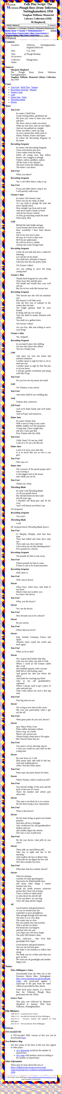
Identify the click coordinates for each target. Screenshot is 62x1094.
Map (32, 33)
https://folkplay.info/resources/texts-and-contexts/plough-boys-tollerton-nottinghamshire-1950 (32, 1069)
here (24, 1038)
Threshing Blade (18, 99)
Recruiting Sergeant (19, 90)
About (15, 25)
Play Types (24, 35)
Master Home (10, 31)
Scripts (22, 31)
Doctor (14, 102)
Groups (23, 28)
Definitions (34, 35)
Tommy (34, 87)
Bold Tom (25, 87)
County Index (23, 33)
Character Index (12, 35)
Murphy (33, 90)
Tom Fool (15, 87)
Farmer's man (17, 92)
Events (31, 28)
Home (53, 31)
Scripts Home (11, 33)
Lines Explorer (41, 33)
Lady (13, 95)
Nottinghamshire (35, 31)
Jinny (24, 97)
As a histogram (22, 1050)
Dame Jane (15, 97)
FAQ (9, 25)
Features (13, 28)
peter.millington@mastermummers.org (41, 1077)
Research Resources (46, 28)
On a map (20, 1055)
